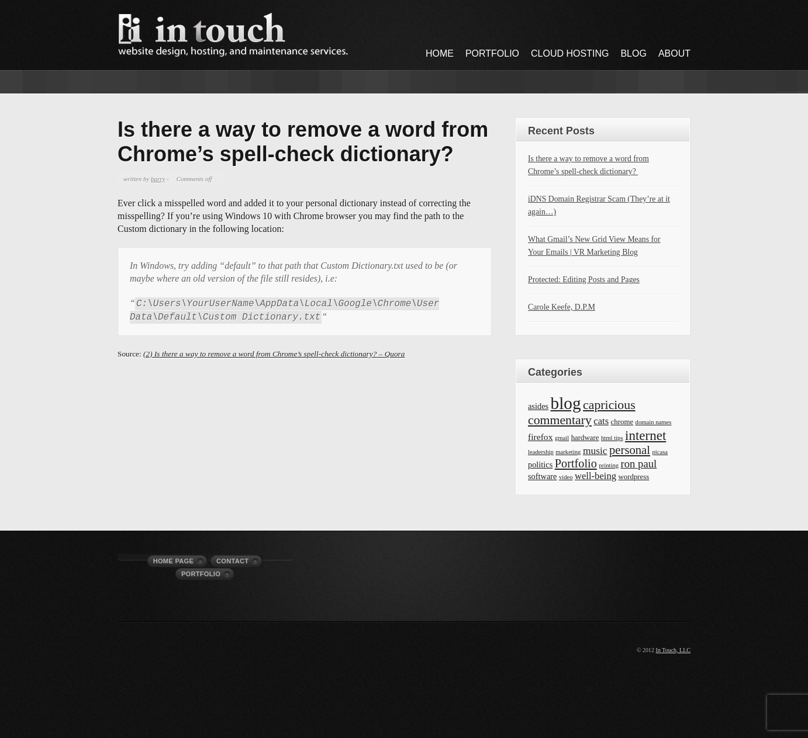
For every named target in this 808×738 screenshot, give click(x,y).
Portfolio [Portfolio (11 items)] (576, 463)
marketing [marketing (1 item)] (568, 452)
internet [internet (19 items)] (645, 435)
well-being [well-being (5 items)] (595, 475)
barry (158, 178)
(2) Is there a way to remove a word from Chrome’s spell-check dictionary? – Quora (274, 353)
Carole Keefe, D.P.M (561, 307)
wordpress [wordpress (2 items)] (633, 477)
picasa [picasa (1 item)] (660, 452)
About (674, 53)
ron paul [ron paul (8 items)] (639, 464)
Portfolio (492, 53)
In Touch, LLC (673, 650)
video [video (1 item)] (566, 477)
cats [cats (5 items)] (601, 421)
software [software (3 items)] (542, 476)
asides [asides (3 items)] (538, 406)
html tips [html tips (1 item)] (612, 438)
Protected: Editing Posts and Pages (584, 279)
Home (440, 53)
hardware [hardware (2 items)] (585, 438)
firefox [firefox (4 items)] (540, 437)
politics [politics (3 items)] (540, 464)
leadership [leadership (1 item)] (541, 452)
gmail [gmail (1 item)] (562, 438)
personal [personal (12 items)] (629, 450)
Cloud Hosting (570, 53)
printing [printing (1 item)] (609, 465)
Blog (633, 53)
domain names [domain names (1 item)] (654, 422)
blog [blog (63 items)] (566, 403)
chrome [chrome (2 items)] (622, 422)
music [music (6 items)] (595, 450)
